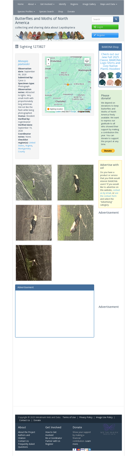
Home (21, 4)
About (32, 4)
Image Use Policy (104, 417)
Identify (62, 4)
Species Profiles (26, 11)
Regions (74, 4)
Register (49, 444)
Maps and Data (108, 4)
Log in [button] (98, 26)
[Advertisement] (55, 313)
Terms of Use (69, 417)
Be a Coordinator (53, 438)
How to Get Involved (50, 433)
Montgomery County (24, 150)
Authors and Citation (24, 436)
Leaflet (58, 111)
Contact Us (24, 420)
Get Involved (47, 4)
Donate (71, 11)
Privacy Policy (85, 417)
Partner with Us (52, 441)
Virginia (28, 145)
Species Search (46, 11)
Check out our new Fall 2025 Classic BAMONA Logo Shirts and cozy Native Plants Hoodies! (110, 61)
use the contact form (109, 194)
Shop (60, 11)
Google (73, 111)
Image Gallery (89, 4)
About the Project (26, 432)
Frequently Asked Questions (26, 445)
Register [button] (99, 35)
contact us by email (110, 191)
